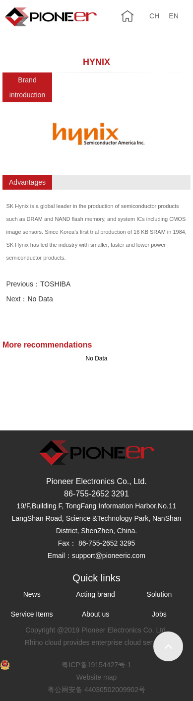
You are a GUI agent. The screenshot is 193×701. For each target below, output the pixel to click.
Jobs (159, 614)
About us (95, 614)
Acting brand (95, 594)
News (32, 594)
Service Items (32, 614)
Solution (159, 594)
